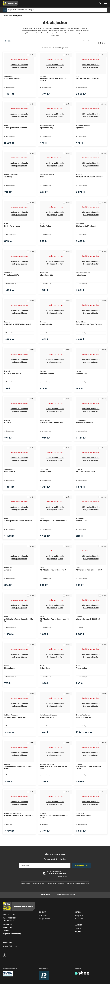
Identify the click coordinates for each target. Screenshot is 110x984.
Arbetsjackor (17, 15)
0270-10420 (45, 895)
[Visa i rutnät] (100, 43)
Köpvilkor (6, 930)
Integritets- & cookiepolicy (12, 934)
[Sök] (55, 10)
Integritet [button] (78, 932)
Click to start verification (57, 874)
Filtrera (8, 41)
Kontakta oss (7, 924)
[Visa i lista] (105, 43)
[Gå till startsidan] (10, 3)
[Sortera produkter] (90, 41)
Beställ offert (7, 927)
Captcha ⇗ (63, 876)
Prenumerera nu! (82, 865)
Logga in (78, 928)
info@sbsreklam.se (67, 895)
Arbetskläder (7, 15)
